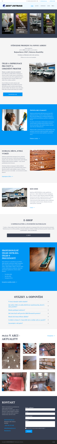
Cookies (53, 441)
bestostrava (7, 432)
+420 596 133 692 (52, 1)
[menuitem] (31, 5)
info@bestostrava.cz (43, 1)
